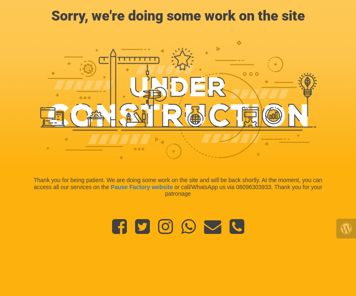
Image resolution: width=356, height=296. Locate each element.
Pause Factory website (142, 187)
